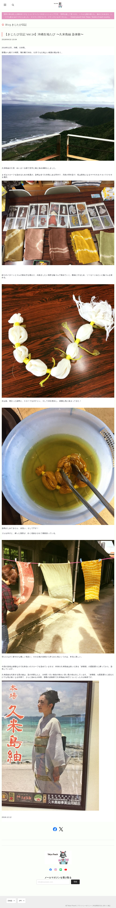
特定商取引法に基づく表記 (101, 905)
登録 (75, 882)
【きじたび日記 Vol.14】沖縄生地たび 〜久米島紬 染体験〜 (44, 34)
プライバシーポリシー (84, 905)
